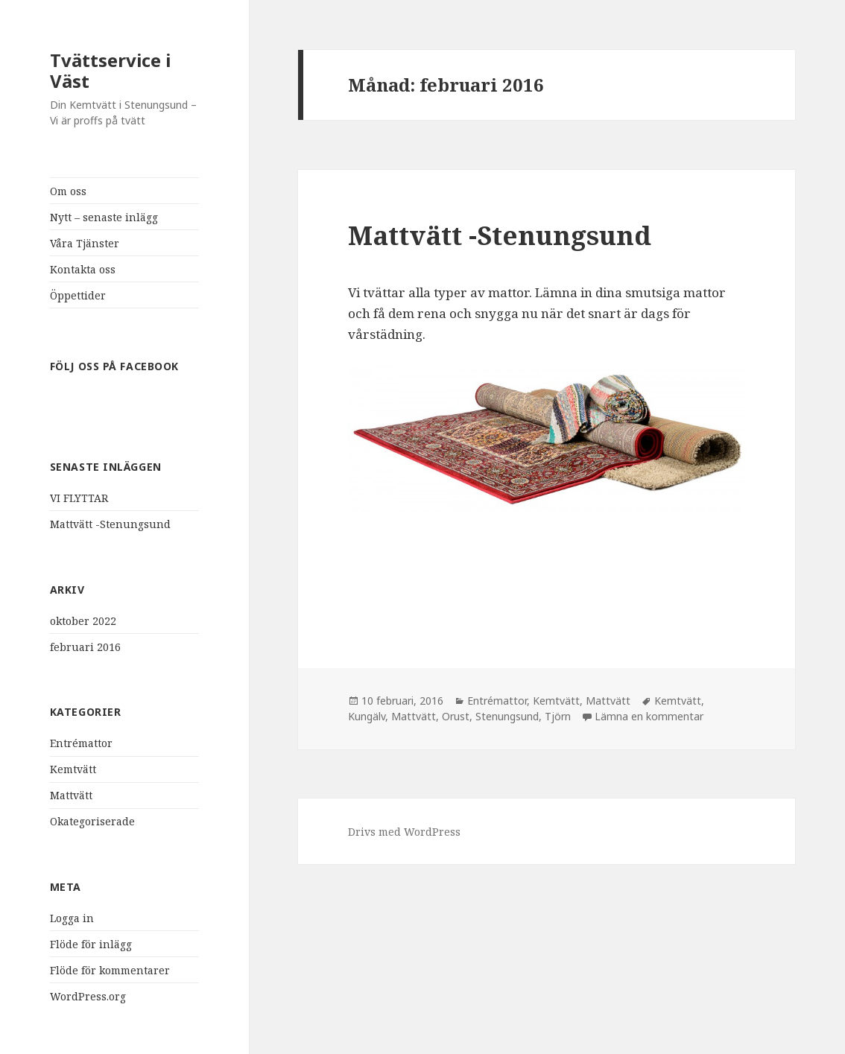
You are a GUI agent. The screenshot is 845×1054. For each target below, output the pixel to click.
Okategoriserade (92, 821)
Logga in (72, 918)
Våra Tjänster (84, 243)
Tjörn (558, 716)
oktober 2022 (83, 621)
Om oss (68, 191)
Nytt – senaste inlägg (104, 217)
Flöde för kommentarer (110, 970)
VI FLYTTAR (79, 498)
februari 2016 (85, 647)
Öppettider (78, 295)
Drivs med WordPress (404, 832)
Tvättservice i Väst (110, 70)
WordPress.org (88, 996)
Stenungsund (507, 716)
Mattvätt (71, 795)
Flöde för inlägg (91, 944)
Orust (455, 716)
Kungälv (366, 716)
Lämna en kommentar (649, 716)
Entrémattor (81, 743)
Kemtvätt (73, 769)
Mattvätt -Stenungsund (110, 524)
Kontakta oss (82, 269)
